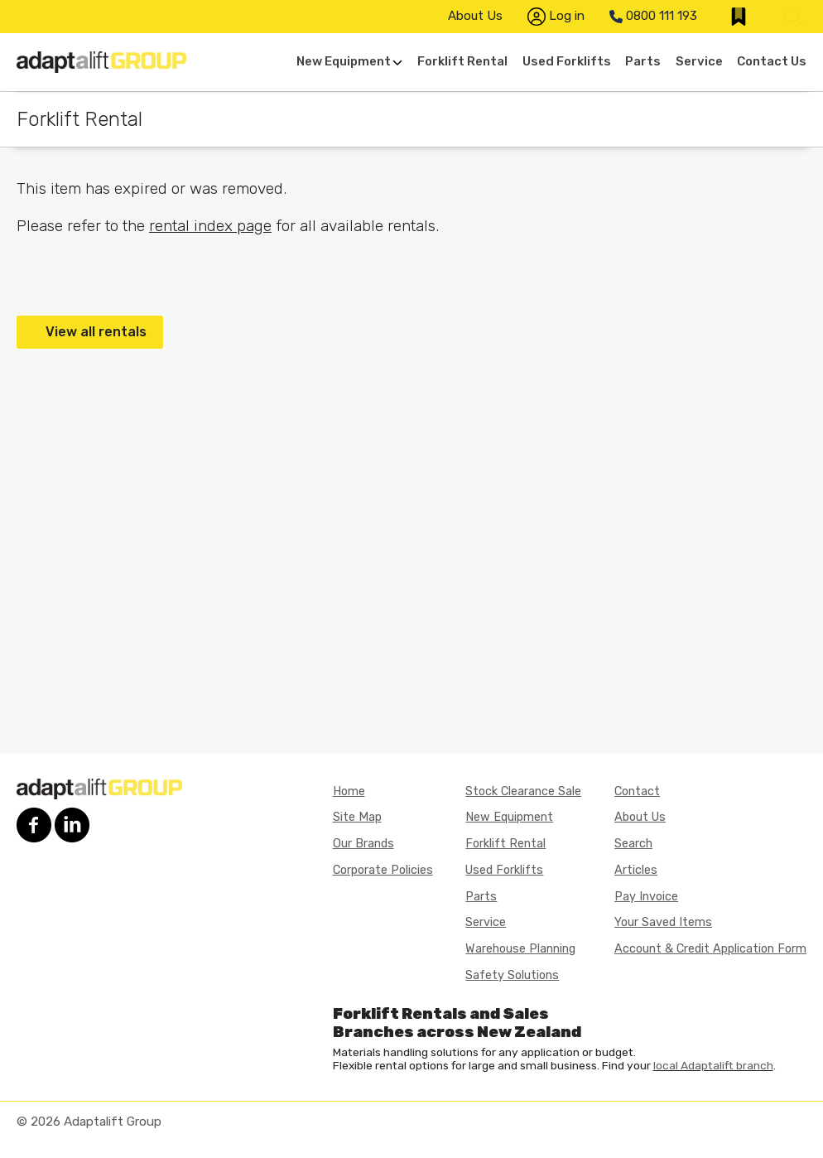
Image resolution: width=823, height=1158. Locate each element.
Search (633, 844)
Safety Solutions (512, 975)
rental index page (210, 225)
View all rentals (96, 332)
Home (349, 791)
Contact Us (771, 61)
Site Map (357, 817)
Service (699, 61)
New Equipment (349, 61)
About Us (475, 15)
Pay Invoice (646, 897)
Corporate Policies (383, 870)
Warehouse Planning (520, 949)
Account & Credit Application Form (710, 949)
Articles (635, 870)
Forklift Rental (462, 61)
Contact (637, 791)
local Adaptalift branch (713, 1065)
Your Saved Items (663, 922)
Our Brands (363, 844)
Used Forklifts (566, 61)
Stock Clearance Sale (523, 791)
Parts (643, 61)
